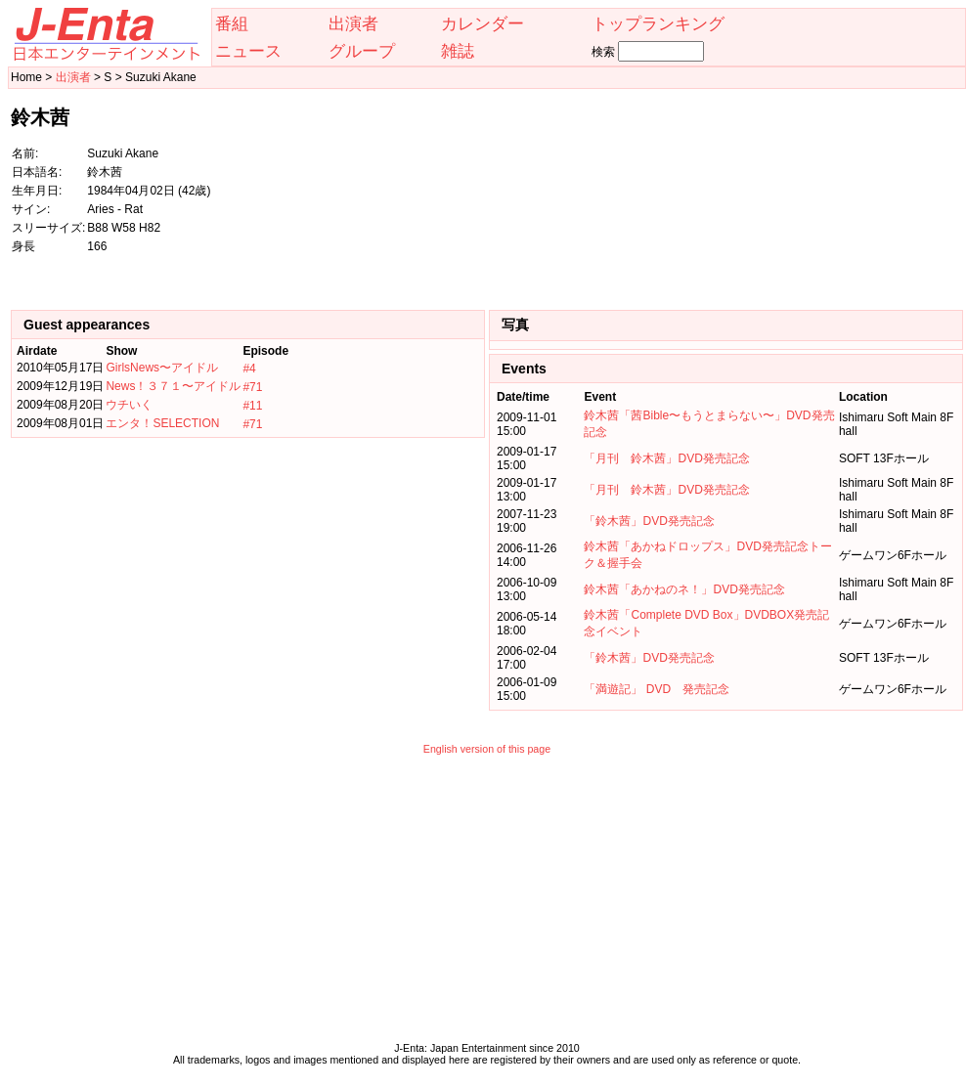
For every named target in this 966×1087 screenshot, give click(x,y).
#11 (252, 406)
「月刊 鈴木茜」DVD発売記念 (666, 458)
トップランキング (658, 23)
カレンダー (482, 23)
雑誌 (457, 51)
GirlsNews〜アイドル (162, 367)
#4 (248, 368)
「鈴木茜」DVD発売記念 (649, 521)
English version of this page (486, 749)
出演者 (353, 23)
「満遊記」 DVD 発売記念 (656, 689)
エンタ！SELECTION (162, 423)
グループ (362, 51)
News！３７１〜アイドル (173, 386)
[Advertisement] (865, 189)
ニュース (248, 51)
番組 (231, 23)
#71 (252, 387)
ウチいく (129, 405)
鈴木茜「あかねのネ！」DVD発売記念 (684, 589)
